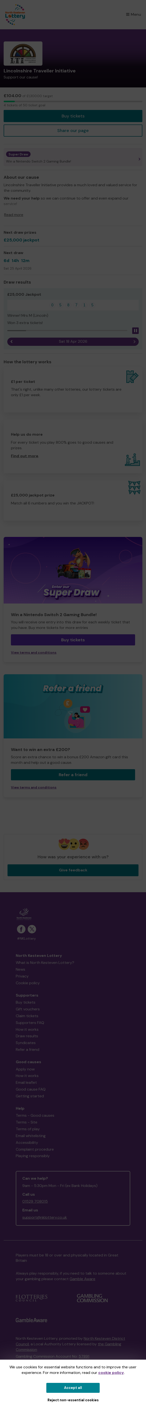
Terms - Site (26, 1122)
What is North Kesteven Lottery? (45, 962)
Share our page (73, 130)
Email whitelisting (31, 1135)
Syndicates (26, 1042)
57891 (84, 1356)
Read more (13, 214)
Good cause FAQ (31, 1089)
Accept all (73, 1388)
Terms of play (28, 1128)
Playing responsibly (33, 1155)
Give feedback (73, 870)
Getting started (30, 1096)
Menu (133, 14)
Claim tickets (27, 1015)
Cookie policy (28, 982)
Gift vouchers (28, 1009)
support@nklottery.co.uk (44, 1217)
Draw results (27, 1035)
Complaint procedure (35, 1149)
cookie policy (111, 1372)
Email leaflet (26, 1082)
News (20, 969)
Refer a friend (73, 775)
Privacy (22, 976)
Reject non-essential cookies (73, 1400)
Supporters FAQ (30, 1022)
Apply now (25, 1069)
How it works (27, 1029)
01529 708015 (35, 1201)
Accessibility (27, 1142)
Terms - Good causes (35, 1115)
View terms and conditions (34, 653)
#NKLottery (26, 939)
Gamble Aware (82, 1278)
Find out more (24, 455)
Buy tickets (73, 116)
